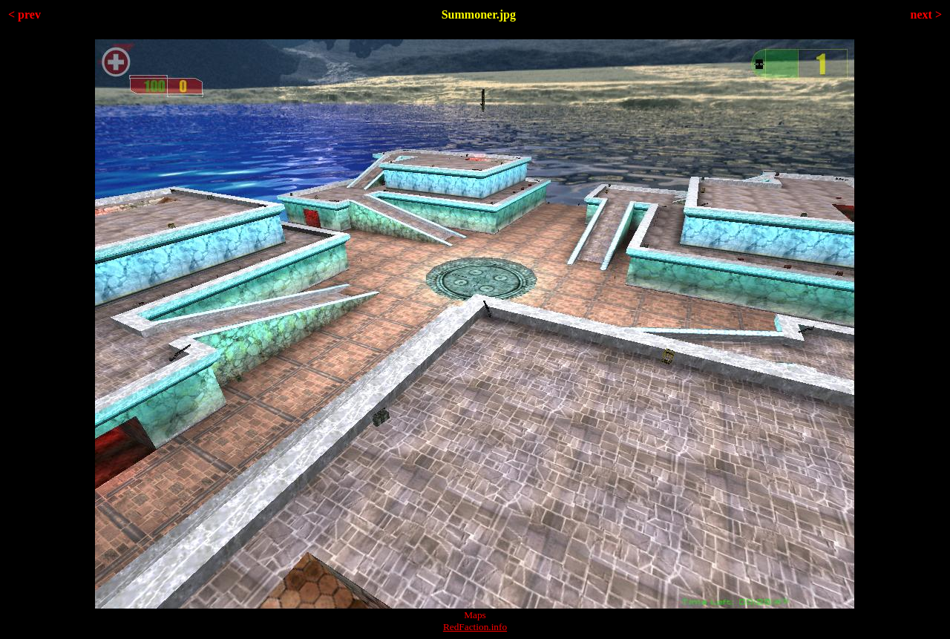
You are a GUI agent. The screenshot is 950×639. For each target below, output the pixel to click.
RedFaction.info (475, 626)
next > (926, 14)
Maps (475, 614)
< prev (24, 14)
